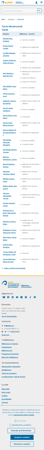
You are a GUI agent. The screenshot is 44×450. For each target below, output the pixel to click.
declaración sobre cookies (24, 415)
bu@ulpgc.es (9, 326)
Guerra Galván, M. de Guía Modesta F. (9, 132)
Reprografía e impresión (11, 367)
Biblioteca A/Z (7, 351)
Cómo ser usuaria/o (9, 373)
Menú (41, 2)
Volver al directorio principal (14, 268)
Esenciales (21, 421)
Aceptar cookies (22, 437)
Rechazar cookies (22, 444)
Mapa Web (5, 389)
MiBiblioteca (36, 2)
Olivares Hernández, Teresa (7, 195)
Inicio (3, 19)
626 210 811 (15, 332)
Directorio (20, 19)
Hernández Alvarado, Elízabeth (7, 142)
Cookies (4, 396)
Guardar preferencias (21, 430)
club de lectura (19, 377)
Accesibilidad (6, 399)
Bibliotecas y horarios (10, 344)
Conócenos (11, 19)
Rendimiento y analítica (21, 425)
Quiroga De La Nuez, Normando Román (9, 213)
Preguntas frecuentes (10, 354)
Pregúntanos (7, 347)
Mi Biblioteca (6, 370)
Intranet (5, 402)
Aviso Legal (6, 392)
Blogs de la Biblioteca (10, 357)
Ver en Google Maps (9, 316)
